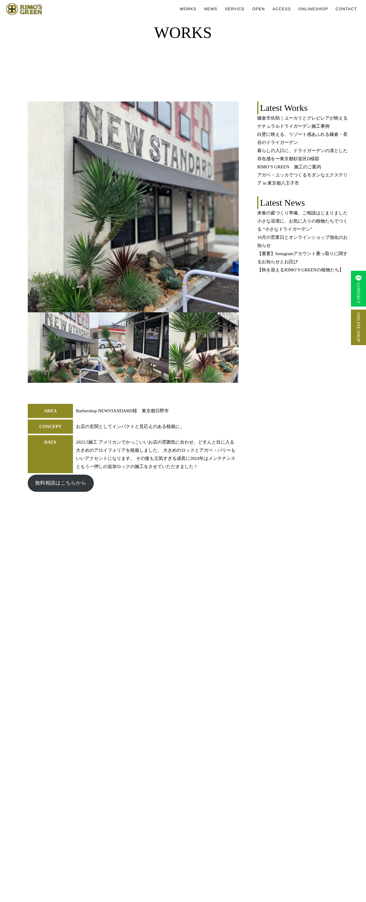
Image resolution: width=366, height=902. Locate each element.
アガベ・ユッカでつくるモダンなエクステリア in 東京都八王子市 (302, 179)
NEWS (210, 9)
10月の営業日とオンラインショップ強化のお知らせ (302, 241)
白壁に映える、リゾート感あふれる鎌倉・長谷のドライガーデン (302, 138)
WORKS (188, 9)
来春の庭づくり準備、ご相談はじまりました (302, 213)
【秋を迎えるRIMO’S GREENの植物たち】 (300, 269)
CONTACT (346, 9)
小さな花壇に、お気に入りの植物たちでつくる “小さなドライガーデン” (302, 225)
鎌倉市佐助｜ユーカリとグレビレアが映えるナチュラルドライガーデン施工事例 (302, 122)
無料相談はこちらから (60, 483)
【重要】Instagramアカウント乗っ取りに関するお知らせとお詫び (302, 257)
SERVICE (235, 9)
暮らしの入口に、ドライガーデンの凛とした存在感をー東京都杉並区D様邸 (302, 154)
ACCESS (282, 9)
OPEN (258, 9)
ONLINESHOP (313, 9)
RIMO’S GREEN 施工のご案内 (289, 166)
